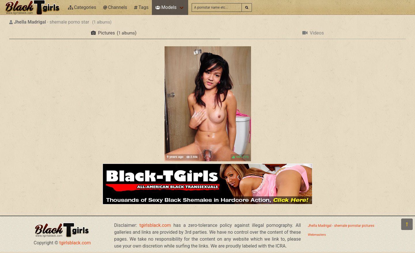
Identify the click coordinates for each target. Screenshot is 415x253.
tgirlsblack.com (75, 243)
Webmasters (317, 235)
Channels (115, 7)
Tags (141, 7)
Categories (82, 7)
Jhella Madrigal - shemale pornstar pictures (341, 226)
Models (165, 7)
